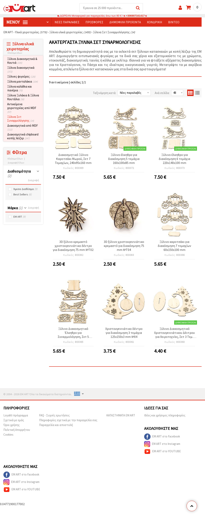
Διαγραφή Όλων (16, 162)
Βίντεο (173, 22)
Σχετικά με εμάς (13, 420)
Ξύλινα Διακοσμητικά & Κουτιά (22, 61)
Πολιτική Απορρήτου (16, 430)
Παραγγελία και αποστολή (56, 425)
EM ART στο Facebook (162, 437)
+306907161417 (135, 15)
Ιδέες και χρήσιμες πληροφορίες (164, 415)
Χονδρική (154, 22)
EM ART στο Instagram (162, 444)
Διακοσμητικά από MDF (22, 127)
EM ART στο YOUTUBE (162, 451)
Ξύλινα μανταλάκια (22, 82)
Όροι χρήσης (11, 425)
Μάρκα (14, 208)
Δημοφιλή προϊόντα (125, 22)
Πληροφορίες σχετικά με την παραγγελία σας (68, 420)
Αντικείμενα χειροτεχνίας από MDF (21, 108)
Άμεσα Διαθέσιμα (25, 189)
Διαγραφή (33, 180)
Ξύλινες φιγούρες (21, 77)
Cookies (8, 435)
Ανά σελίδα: (162, 93)
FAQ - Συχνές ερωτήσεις (54, 415)
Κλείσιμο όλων (15, 53)
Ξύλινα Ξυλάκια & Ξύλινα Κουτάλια (23, 97)
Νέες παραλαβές (67, 22)
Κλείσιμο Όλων (15, 158)
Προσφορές (94, 22)
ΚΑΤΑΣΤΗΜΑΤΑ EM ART (120, 415)
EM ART (19, 216)
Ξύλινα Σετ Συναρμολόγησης (20, 119)
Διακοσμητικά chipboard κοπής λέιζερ (22, 136)
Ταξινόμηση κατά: (104, 93)
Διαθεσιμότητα (19, 173)
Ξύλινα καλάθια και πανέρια (19, 88)
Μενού (17, 22)
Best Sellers (22, 194)
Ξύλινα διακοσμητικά (20, 70)
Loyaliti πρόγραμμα (15, 415)
